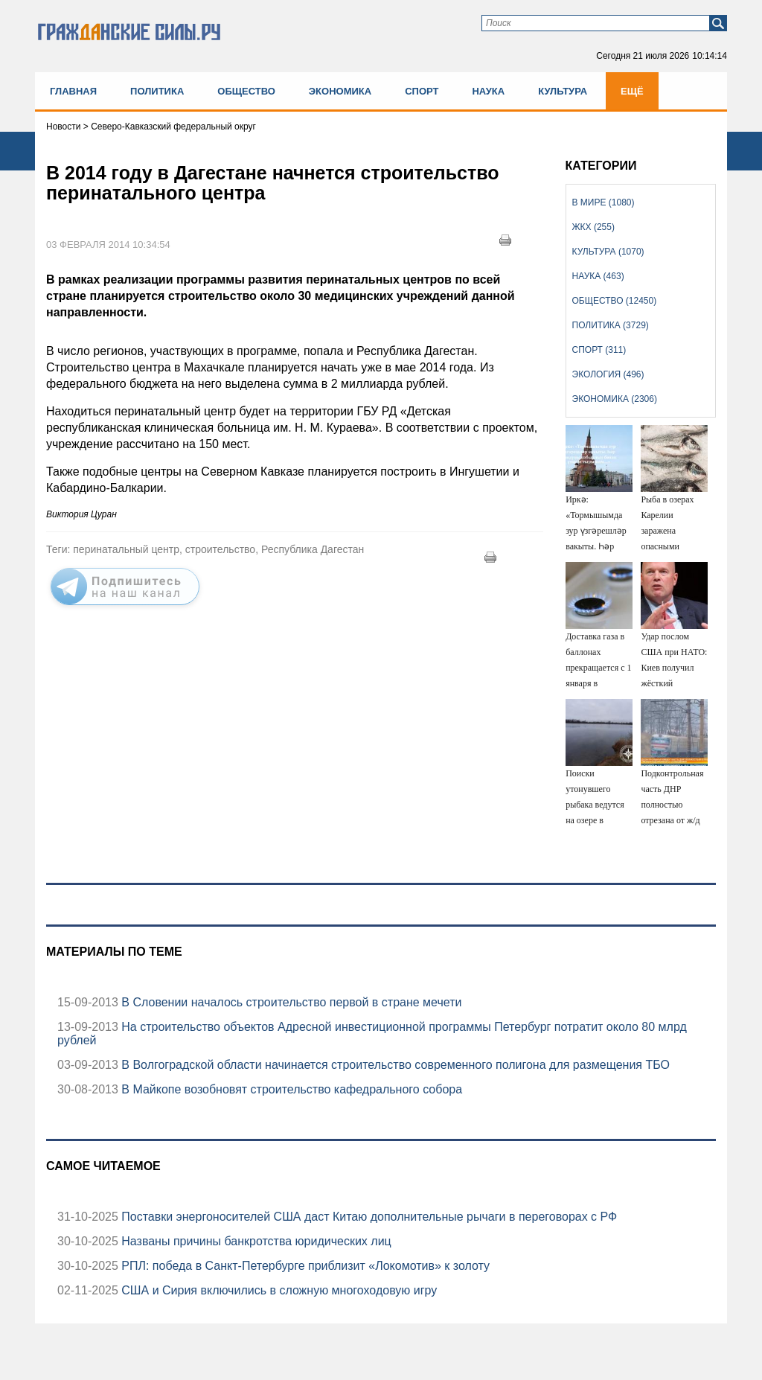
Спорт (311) (599, 350)
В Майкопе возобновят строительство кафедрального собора (290, 1089)
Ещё (632, 91)
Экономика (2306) (614, 399)
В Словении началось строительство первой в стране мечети (290, 1002)
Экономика (340, 91)
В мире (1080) (603, 202)
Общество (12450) (614, 301)
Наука (488, 91)
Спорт (421, 91)
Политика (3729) (610, 325)
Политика (157, 91)
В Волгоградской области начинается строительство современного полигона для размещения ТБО (394, 1064)
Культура (562, 91)
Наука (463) (598, 276)
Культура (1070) (608, 251)
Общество (246, 91)
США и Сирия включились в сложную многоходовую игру (277, 1290)
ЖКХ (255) (593, 227)
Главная (73, 91)
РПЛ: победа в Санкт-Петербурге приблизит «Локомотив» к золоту (304, 1265)
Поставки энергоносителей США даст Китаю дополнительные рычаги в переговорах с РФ (367, 1216)
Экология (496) (608, 374)
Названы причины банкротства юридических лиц (254, 1241)
